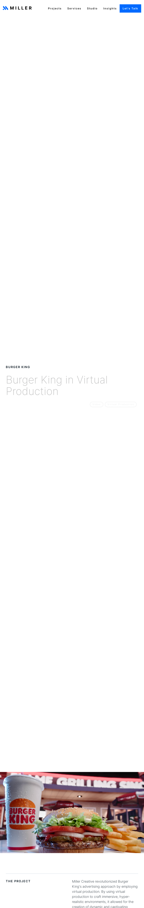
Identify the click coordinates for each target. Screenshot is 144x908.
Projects (55, 8)
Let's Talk (130, 8)
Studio (92, 8)
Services (74, 8)
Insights (110, 8)
